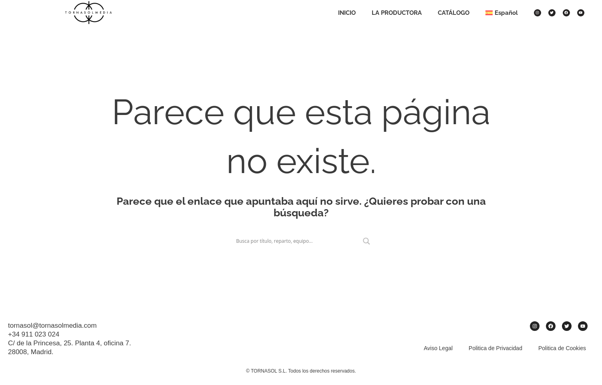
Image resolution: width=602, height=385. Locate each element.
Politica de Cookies (562, 348)
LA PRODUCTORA (397, 12)
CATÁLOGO (453, 12)
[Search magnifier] (366, 241)
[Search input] (297, 241)
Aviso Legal (438, 348)
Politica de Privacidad (495, 348)
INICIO (347, 12)
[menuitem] (501, 13)
